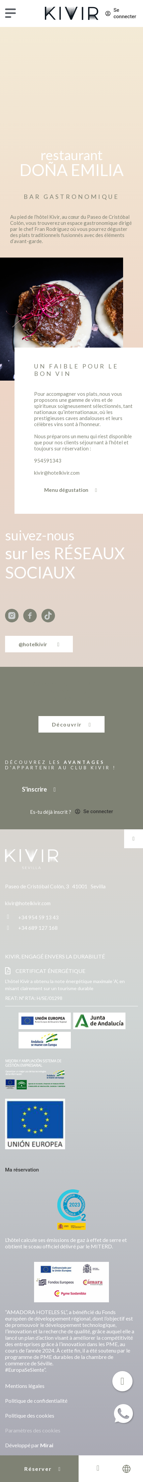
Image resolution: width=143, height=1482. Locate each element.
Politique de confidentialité (36, 1400)
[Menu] (10, 13)
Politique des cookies (29, 1415)
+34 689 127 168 (38, 928)
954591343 (47, 460)
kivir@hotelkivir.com (57, 473)
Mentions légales (25, 1386)
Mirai (46, 1445)
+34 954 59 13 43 (38, 917)
